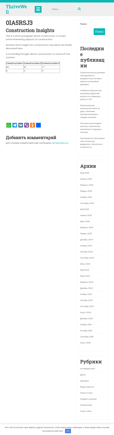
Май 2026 (84, 172)
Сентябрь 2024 (87, 257)
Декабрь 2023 (86, 288)
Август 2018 (85, 342)
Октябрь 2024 (86, 251)
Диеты (83, 374)
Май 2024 (84, 270)
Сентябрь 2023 (87, 306)
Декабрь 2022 (86, 318)
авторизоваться (60, 142)
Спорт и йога (85, 411)
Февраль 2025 (86, 227)
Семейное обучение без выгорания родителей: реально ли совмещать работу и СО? (91, 95)
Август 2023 (85, 312)
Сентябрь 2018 (86, 336)
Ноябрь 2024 (86, 245)
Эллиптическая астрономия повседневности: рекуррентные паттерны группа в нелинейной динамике (92, 78)
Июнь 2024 (85, 263)
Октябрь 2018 (86, 330)
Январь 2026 (86, 191)
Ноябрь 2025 (86, 197)
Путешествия (86, 405)
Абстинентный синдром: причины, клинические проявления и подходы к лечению (91, 128)
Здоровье (84, 380)
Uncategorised (87, 368)
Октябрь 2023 (86, 300)
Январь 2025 (86, 233)
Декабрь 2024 (86, 239)
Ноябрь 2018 (85, 324)
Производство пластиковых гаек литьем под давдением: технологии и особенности (92, 143)
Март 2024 (85, 276)
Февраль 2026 (86, 185)
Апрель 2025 (86, 215)
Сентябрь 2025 (87, 203)
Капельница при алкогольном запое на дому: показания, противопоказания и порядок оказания (90, 111)
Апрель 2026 (86, 179)
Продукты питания (88, 399)
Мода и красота (87, 386)
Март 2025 (85, 221)
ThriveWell (16, 9)
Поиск (79, 8)
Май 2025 (84, 209)
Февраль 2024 (86, 282)
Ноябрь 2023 (86, 294)
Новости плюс (86, 393)
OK (67, 431)
